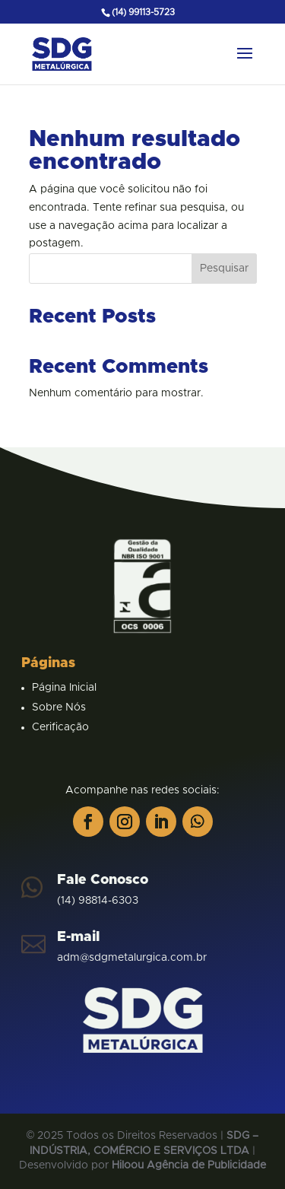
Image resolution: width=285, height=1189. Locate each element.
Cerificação (60, 727)
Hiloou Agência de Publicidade (189, 1165)
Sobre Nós (59, 707)
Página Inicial (64, 687)
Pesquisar (224, 268)
